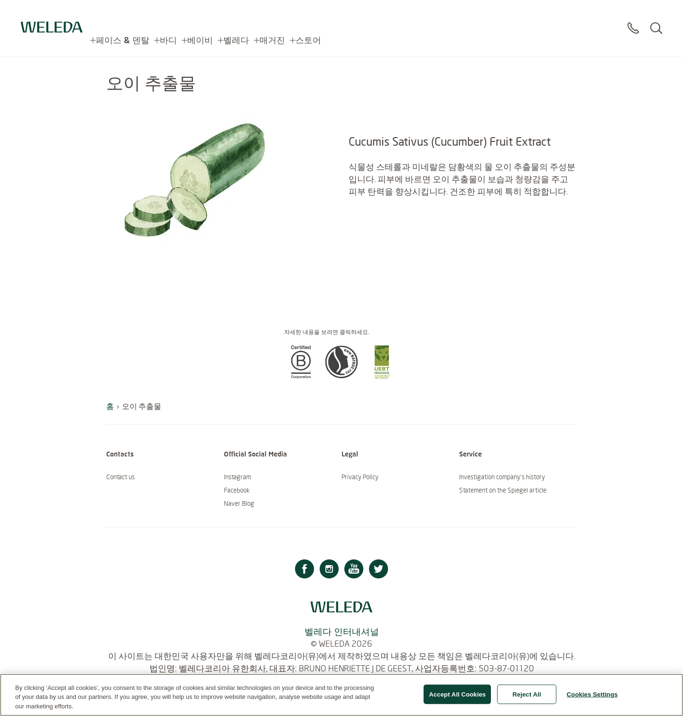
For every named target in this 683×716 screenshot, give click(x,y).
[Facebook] (304, 570)
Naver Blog (239, 503)
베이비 (200, 14)
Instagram (237, 477)
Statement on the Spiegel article (502, 490)
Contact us (120, 477)
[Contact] (633, 18)
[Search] (656, 18)
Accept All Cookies (457, 698)
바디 (168, 14)
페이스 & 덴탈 (122, 14)
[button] (300, 376)
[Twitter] (378, 570)
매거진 (272, 14)
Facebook (236, 490)
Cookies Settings (592, 698)
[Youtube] (353, 570)
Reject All (527, 698)
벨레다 (236, 14)
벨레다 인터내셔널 (342, 631)
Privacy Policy (360, 477)
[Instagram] (329, 570)
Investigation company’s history (502, 477)
